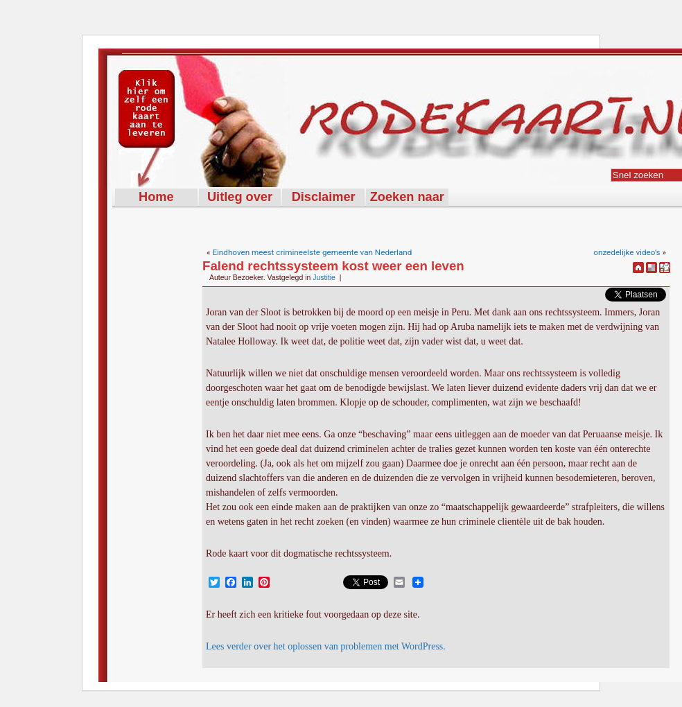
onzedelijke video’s (626, 252)
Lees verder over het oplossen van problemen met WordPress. (326, 646)
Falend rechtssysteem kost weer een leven (333, 266)
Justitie (324, 277)
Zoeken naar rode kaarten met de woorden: (407, 198)
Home (156, 197)
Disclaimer (324, 197)
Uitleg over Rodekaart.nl (240, 198)
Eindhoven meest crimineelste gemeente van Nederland (312, 252)
